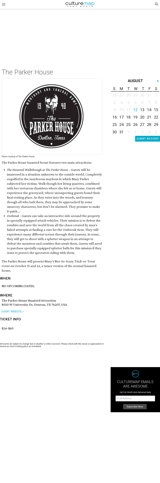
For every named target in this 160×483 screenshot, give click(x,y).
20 (142, 117)
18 (128, 117)
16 (114, 117)
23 (114, 124)
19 (135, 117)
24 (121, 124)
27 (142, 124)
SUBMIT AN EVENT (147, 138)
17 (121, 117)
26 (135, 124)
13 (142, 109)
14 (149, 109)
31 (121, 132)
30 (114, 132)
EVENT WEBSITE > (13, 311)
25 (128, 124)
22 (156, 117)
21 (149, 117)
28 (149, 124)
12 (135, 109)
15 (156, 109)
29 (156, 124)
